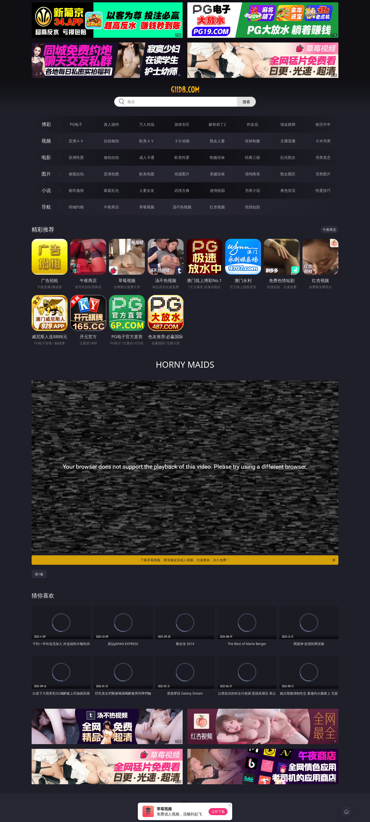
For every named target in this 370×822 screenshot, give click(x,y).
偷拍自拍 (111, 157)
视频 (46, 141)
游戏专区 (181, 124)
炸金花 (252, 124)
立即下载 (218, 811)
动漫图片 (181, 174)
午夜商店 (111, 207)
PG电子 (76, 124)
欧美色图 (146, 174)
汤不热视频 (181, 207)
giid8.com (185, 89)
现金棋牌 (287, 124)
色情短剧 (252, 207)
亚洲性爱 (76, 157)
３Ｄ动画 (181, 140)
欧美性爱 (181, 157)
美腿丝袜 (217, 174)
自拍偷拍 (111, 140)
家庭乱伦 (111, 190)
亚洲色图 (111, 174)
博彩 (46, 124)
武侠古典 (181, 190)
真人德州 (111, 124)
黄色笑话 (287, 190)
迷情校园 (217, 190)
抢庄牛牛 (323, 124)
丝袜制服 (252, 140)
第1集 (39, 574)
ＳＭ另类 (323, 140)
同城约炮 (76, 207)
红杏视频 (217, 207)
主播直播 (287, 140)
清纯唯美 (252, 174)
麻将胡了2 (217, 124)
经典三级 (252, 157)
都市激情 (76, 190)
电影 (46, 157)
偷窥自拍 (76, 174)
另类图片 (323, 174)
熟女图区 (287, 174)
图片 (46, 174)
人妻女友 (146, 190)
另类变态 (323, 157)
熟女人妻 (217, 140)
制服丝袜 (217, 157)
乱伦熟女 (287, 157)
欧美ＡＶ (146, 140)
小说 (46, 190)
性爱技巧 (323, 190)
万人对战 (146, 124)
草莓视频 (146, 207)
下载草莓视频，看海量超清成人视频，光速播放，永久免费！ (238, 560)
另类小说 (252, 190)
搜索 (246, 101)
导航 (46, 207)
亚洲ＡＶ (76, 140)
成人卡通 (146, 157)
